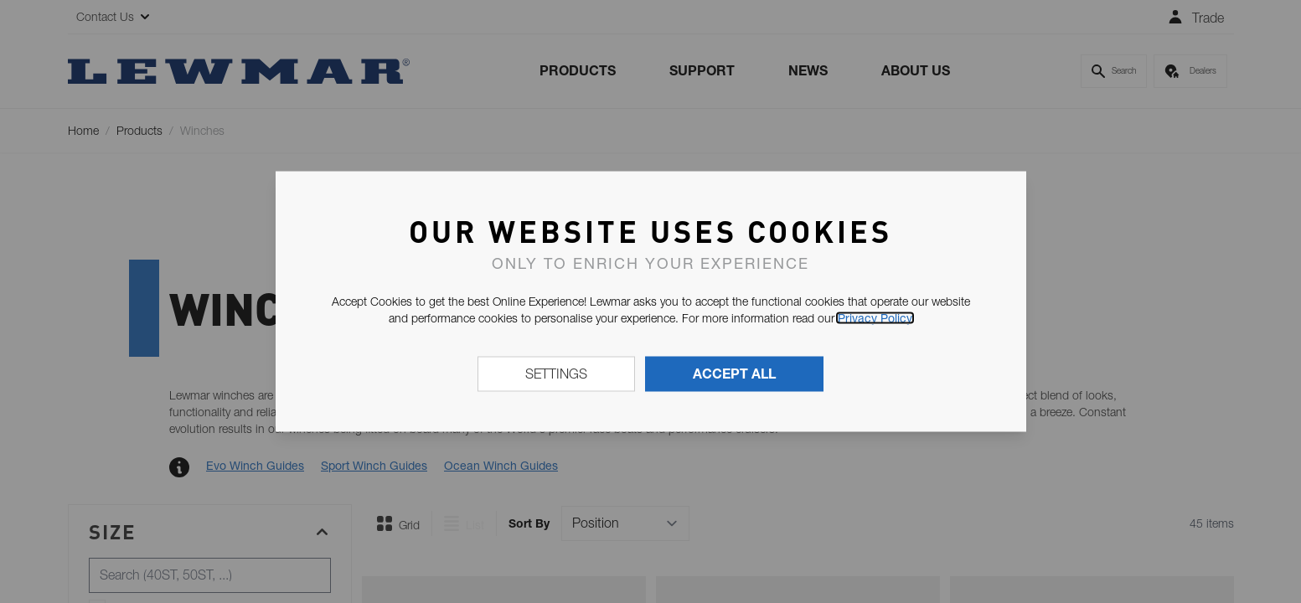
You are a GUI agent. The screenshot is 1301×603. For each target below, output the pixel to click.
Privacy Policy (875, 318)
